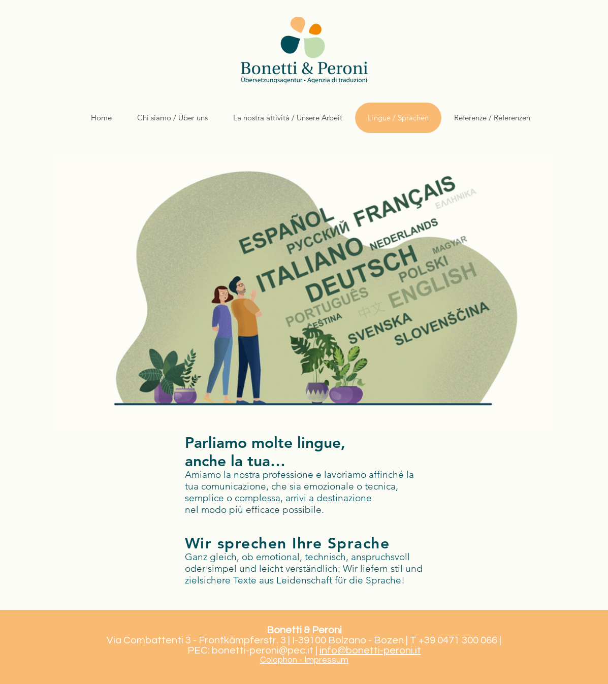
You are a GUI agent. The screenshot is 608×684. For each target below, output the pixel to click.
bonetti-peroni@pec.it (262, 650)
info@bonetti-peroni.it (370, 650)
